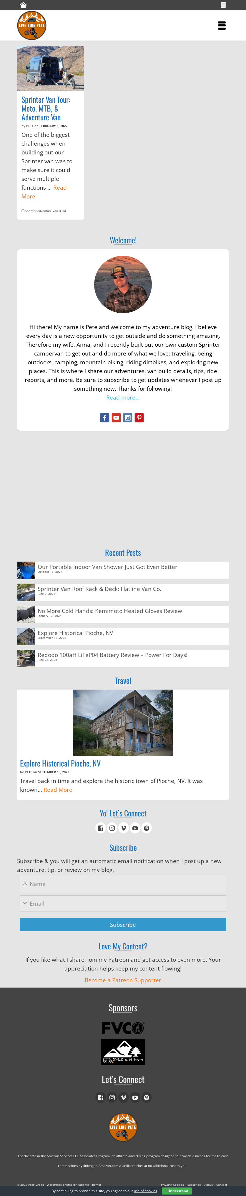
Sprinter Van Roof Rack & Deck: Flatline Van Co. (99, 588)
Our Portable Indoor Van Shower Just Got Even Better (107, 566)
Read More (58, 790)
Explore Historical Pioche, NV (75, 632)
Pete (30, 126)
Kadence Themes (89, 1184)
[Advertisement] (123, 480)
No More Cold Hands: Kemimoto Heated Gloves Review (110, 610)
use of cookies (145, 1190)
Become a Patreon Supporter (123, 980)
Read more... (123, 397)
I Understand (176, 1190)
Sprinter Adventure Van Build (45, 211)
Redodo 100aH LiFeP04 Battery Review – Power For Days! (112, 654)
